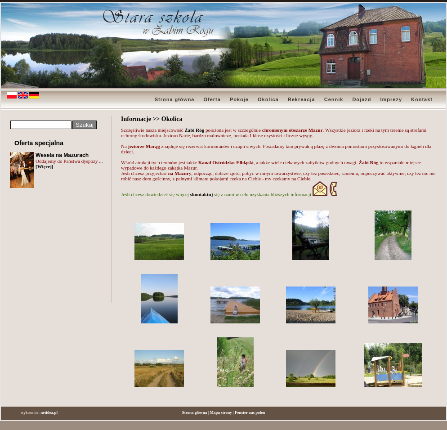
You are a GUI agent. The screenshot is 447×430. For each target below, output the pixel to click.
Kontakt (422, 99)
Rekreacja (301, 99)
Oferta (211, 99)
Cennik (334, 99)
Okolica (268, 99)
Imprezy (391, 99)
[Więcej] (45, 166)
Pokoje (239, 99)
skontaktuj (202, 194)
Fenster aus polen (250, 412)
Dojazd (361, 99)
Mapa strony (221, 412)
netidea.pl (49, 412)
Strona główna (175, 99)
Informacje (136, 119)
